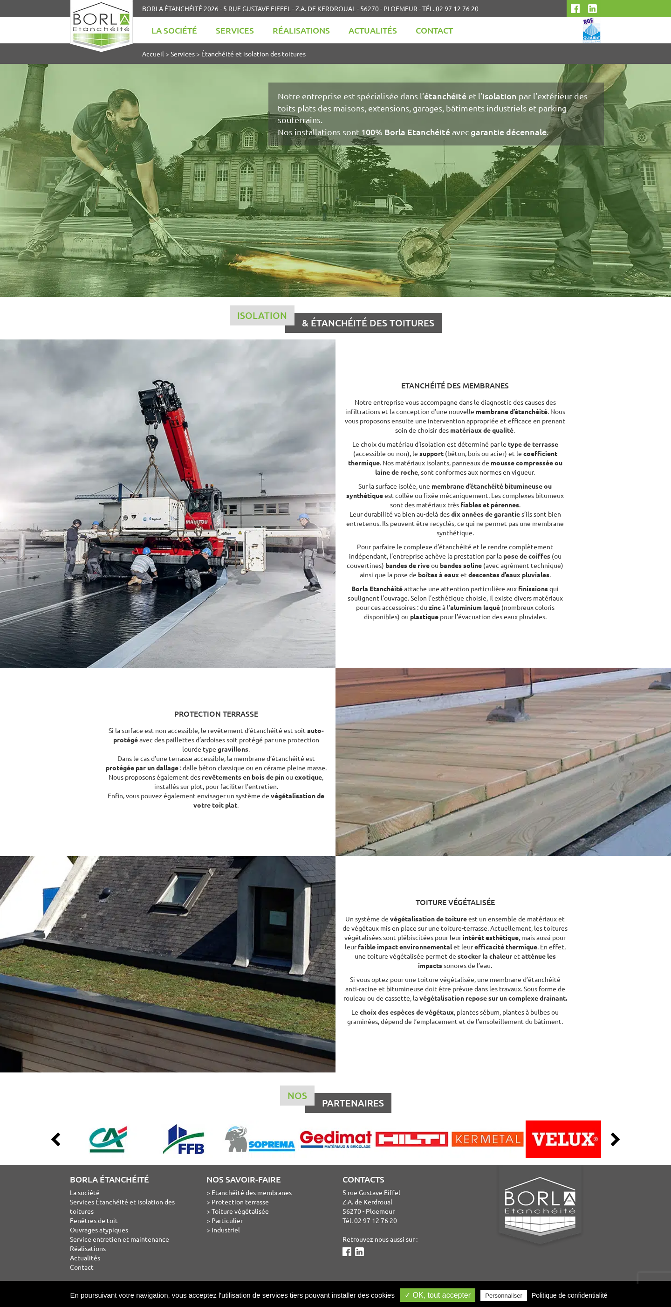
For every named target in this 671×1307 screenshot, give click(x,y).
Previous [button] (56, 1139)
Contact (434, 30)
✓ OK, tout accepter (437, 1295)
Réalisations (301, 30)
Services (235, 30)
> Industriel (223, 1229)
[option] (108, 1139)
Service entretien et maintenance (119, 1239)
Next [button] (615, 1139)
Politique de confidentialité (570, 1295)
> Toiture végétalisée (237, 1211)
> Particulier (224, 1220)
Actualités (373, 30)
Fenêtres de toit (94, 1220)
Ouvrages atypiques (99, 1229)
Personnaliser (503, 1295)
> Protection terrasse (237, 1201)
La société (174, 30)
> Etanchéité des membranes (249, 1192)
